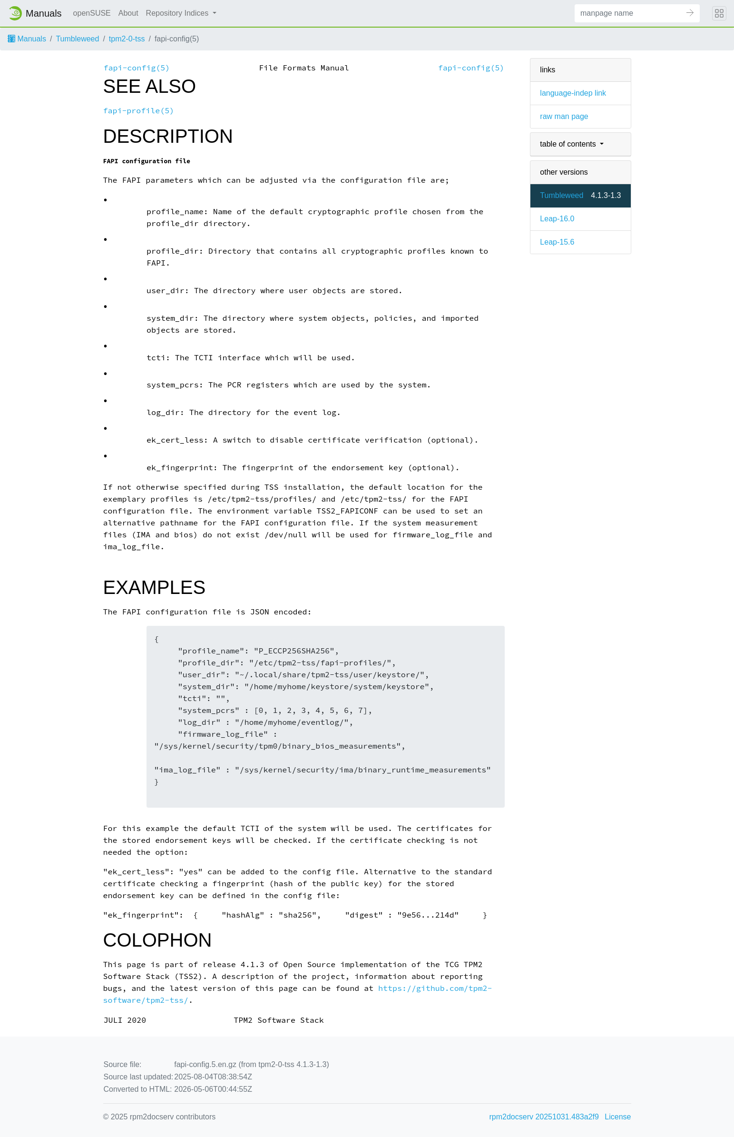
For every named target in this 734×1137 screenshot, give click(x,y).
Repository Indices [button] (178, 13)
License (618, 1117)
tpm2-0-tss (127, 39)
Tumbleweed (77, 39)
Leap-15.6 (557, 242)
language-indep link (573, 93)
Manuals (27, 39)
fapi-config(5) (137, 68)
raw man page (564, 116)
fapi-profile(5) (139, 111)
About (128, 13)
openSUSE (92, 13)
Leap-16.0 (557, 219)
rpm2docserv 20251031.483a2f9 (544, 1117)
